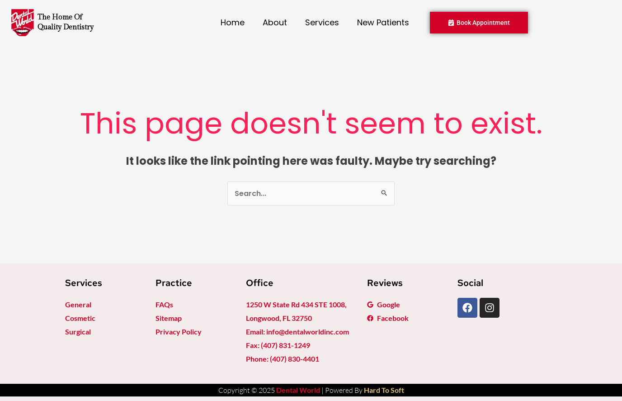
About (275, 22)
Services (322, 22)
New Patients (383, 22)
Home (233, 22)
